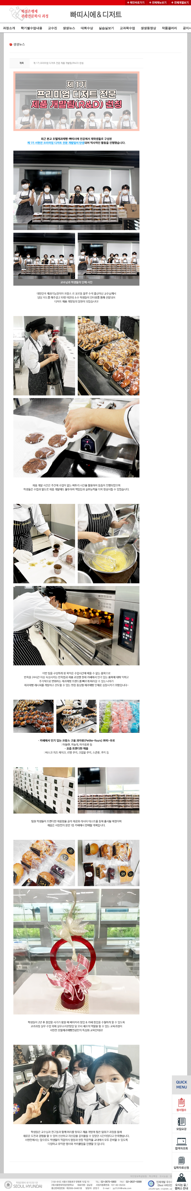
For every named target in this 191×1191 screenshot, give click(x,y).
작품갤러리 (169, 28)
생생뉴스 (69, 28)
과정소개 (9, 28)
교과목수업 (127, 28)
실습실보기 (106, 28)
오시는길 (163, 1176)
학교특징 (153, 1176)
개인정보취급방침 (138, 1176)
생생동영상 (148, 28)
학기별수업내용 (31, 28)
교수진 (52, 28)
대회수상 (87, 28)
